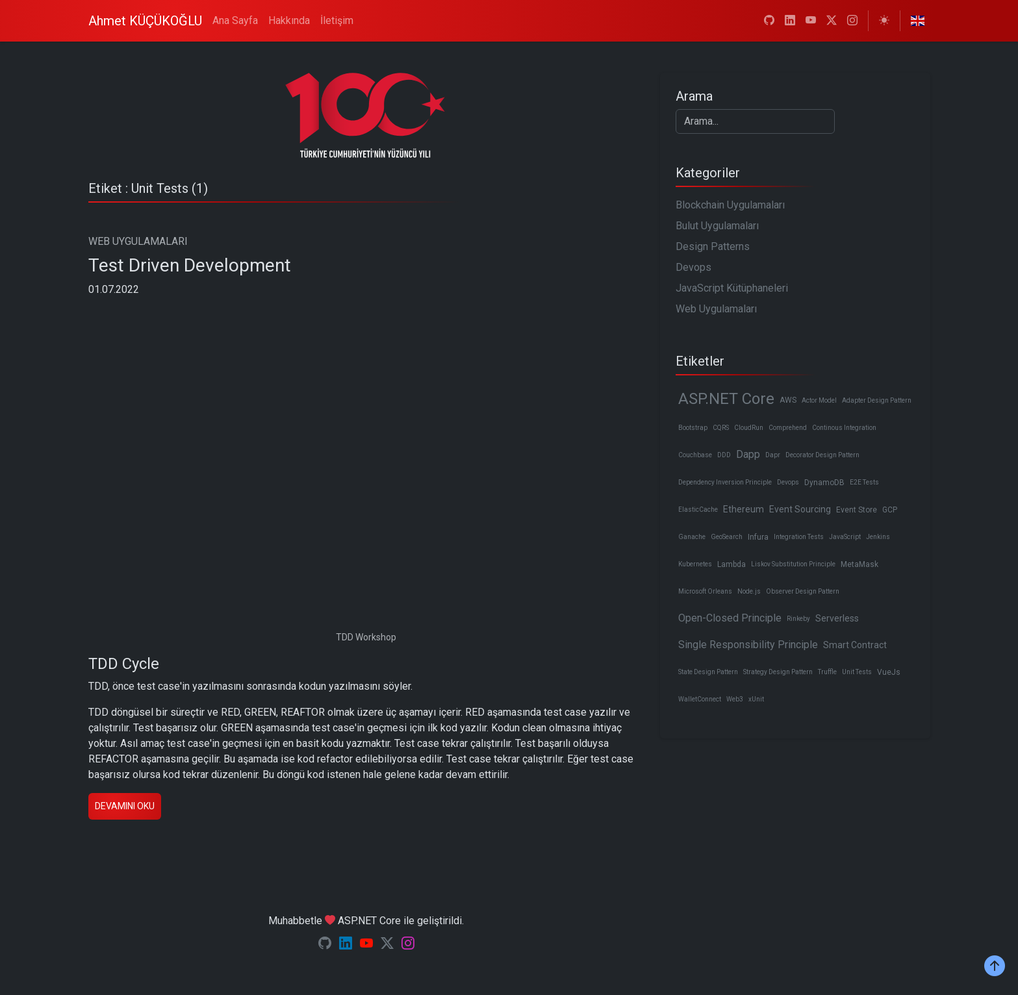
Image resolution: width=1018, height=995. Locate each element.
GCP (889, 509)
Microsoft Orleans (705, 591)
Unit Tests (857, 671)
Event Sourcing (800, 509)
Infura (758, 537)
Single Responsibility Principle (748, 644)
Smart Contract (855, 645)
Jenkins (878, 536)
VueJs (888, 672)
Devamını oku (125, 806)
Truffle (827, 671)
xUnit (756, 699)
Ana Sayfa (235, 20)
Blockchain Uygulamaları (730, 205)
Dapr (772, 455)
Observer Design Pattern (802, 591)
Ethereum (743, 509)
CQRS (721, 427)
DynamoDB (824, 482)
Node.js (749, 591)
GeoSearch (727, 536)
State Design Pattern (708, 671)
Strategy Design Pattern (778, 671)
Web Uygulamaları (716, 309)
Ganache (692, 536)
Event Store (856, 509)
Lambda (731, 564)
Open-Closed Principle (730, 618)
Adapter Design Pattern (876, 400)
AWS (788, 400)
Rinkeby (798, 618)
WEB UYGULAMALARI (138, 241)
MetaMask (859, 564)
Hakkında (289, 20)
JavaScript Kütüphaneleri (732, 288)
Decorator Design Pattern (822, 455)
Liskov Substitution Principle (793, 564)
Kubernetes (695, 564)
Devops (693, 267)
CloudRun (748, 427)
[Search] (755, 121)
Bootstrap (692, 427)
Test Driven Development (189, 265)
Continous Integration (844, 427)
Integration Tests (799, 536)
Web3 (734, 699)
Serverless (837, 618)
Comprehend (788, 427)
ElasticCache (698, 509)
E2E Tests (864, 482)
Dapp (748, 454)
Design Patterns (713, 246)
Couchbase (695, 455)
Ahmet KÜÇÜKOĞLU (145, 21)
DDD (724, 455)
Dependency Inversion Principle (725, 482)
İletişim (336, 20)
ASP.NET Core (726, 399)
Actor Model (819, 400)
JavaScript (845, 536)
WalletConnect (699, 699)
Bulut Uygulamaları (717, 226)
